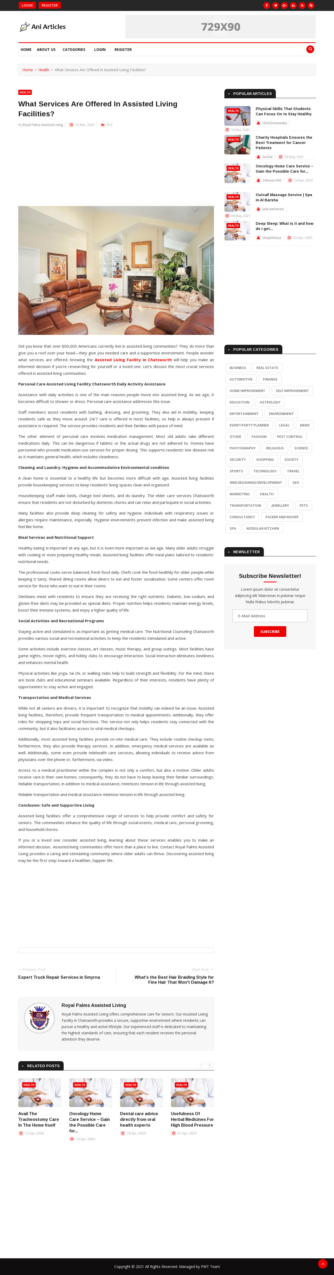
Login (27, 5)
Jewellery (280, 505)
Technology (265, 471)
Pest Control (289, 436)
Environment (281, 413)
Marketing (240, 494)
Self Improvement (292, 390)
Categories (74, 49)
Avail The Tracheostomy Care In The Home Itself (38, 1119)
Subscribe (270, 631)
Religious (275, 448)
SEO (296, 482)
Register (50, 5)
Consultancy (242, 517)
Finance (270, 379)
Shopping (265, 459)
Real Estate (267, 367)
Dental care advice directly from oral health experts (139, 1119)
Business (238, 367)
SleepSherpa (272, 237)
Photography (243, 448)
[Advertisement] (116, 169)
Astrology (270, 402)
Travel (293, 471)
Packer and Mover (282, 517)
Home (26, 49)
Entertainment (244, 413)
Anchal (267, 157)
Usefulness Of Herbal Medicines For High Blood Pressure (192, 1119)
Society (291, 459)
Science (301, 448)
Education (239, 402)
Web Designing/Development (256, 482)
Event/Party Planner (249, 425)
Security (238, 459)
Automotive (241, 379)
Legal (284, 425)
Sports (236, 471)
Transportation (245, 505)
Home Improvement (247, 390)
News (305, 425)
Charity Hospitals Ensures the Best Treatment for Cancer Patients (284, 142)
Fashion (259, 436)
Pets (304, 505)
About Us (46, 49)
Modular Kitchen (263, 528)
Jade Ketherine (273, 209)
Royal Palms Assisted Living (43, 125)
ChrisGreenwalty (275, 123)
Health (43, 69)
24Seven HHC (272, 180)
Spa (233, 528)
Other (235, 436)
